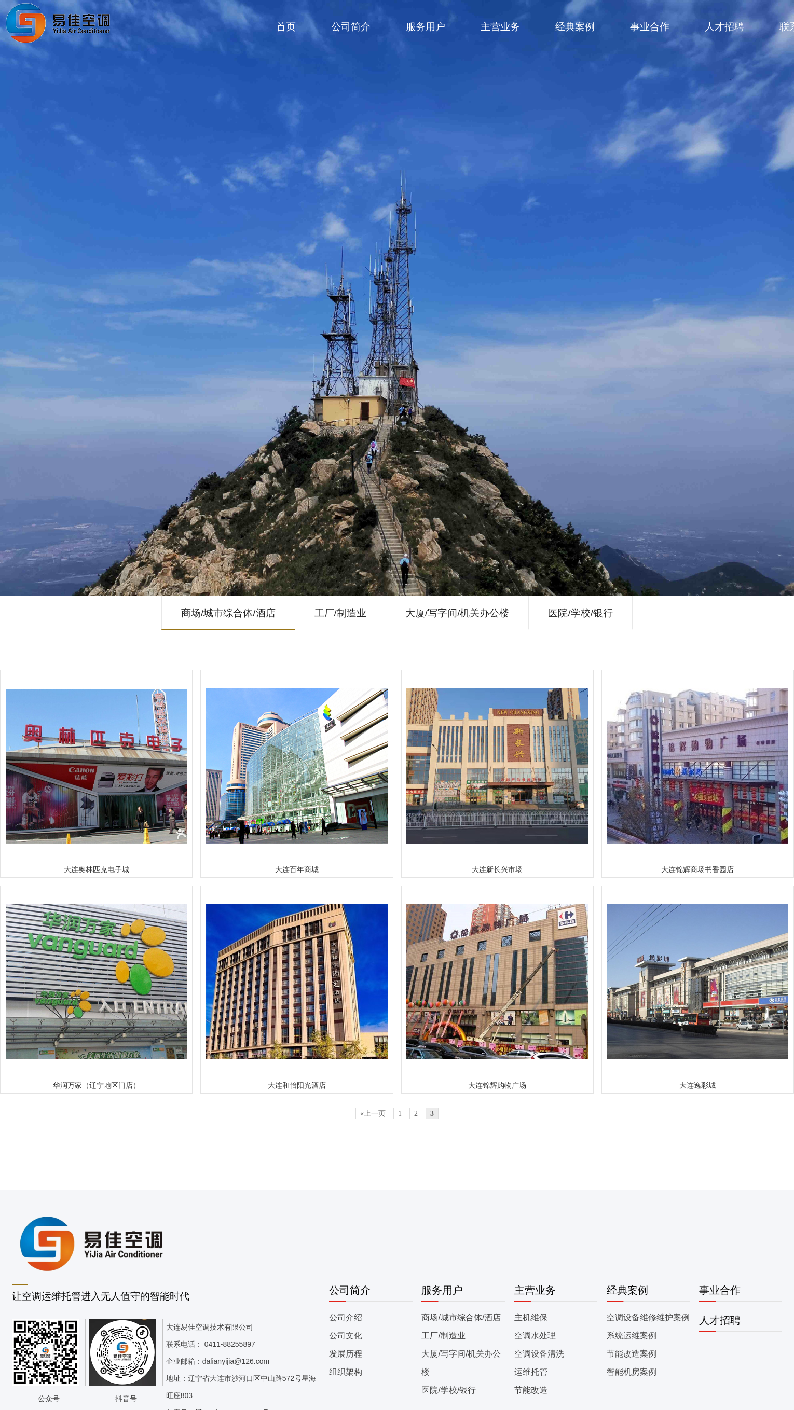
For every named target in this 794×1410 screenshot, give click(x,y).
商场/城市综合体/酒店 (228, 612)
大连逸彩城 (697, 1085)
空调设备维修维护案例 (648, 1317)
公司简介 (351, 26)
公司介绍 (345, 1317)
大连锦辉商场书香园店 (697, 869)
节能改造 (530, 1390)
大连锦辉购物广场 (497, 1085)
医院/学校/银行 (580, 612)
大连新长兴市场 (497, 869)
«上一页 (373, 1113)
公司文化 (345, 1335)
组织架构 (345, 1371)
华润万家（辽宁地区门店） (96, 1085)
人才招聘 (724, 26)
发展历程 (345, 1353)
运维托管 (530, 1371)
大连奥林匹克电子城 (96, 869)
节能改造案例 (631, 1353)
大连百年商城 (297, 869)
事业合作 (649, 26)
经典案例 (575, 26)
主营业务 (500, 26)
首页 (286, 26)
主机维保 (530, 1317)
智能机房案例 (631, 1371)
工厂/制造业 (340, 612)
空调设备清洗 (539, 1353)
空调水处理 (535, 1335)
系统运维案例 (631, 1335)
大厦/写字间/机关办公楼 (457, 612)
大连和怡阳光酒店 (297, 1085)
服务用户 (425, 26)
